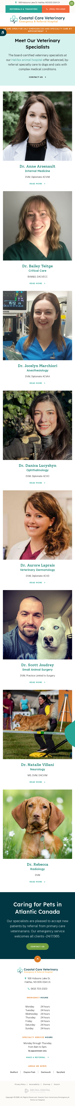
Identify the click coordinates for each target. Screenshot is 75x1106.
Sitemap (46, 1083)
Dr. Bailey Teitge (37, 267)
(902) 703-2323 (57, 9)
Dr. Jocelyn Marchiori (37, 367)
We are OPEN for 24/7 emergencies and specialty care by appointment (37, 29)
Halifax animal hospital (26, 60)
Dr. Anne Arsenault (37, 168)
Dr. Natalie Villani (37, 765)
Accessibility (34, 1083)
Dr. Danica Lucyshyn (37, 467)
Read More (36, 183)
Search (57, 1083)
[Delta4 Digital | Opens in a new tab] (37, 1089)
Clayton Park (29, 1071)
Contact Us (36, 77)
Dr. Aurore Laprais (37, 566)
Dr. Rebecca (37, 865)
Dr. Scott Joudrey (37, 666)
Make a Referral (36, 1056)
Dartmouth (46, 1071)
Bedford (14, 1071)
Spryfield (61, 1071)
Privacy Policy (20, 1083)
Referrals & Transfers (23, 9)
